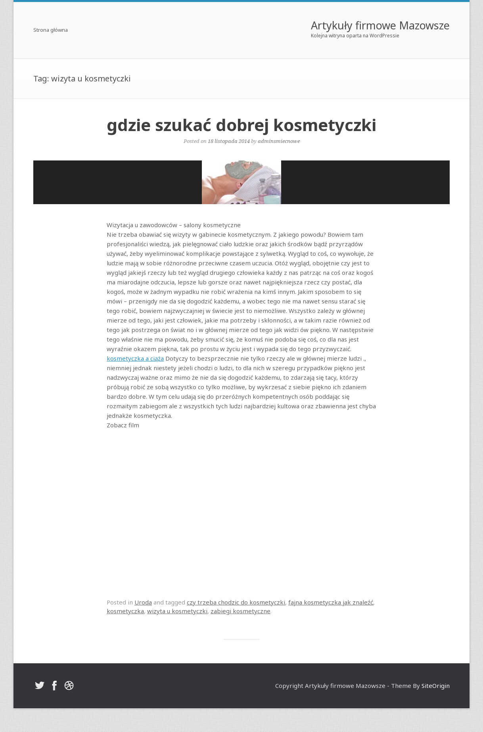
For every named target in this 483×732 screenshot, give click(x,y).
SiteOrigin (436, 686)
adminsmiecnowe (279, 141)
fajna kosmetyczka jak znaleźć (330, 602)
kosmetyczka (125, 611)
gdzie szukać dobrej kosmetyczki (241, 124)
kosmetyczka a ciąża (135, 358)
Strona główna (50, 30)
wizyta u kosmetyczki (177, 611)
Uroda (143, 602)
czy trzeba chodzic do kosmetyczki (236, 602)
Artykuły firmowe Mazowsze (380, 25)
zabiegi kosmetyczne (240, 611)
